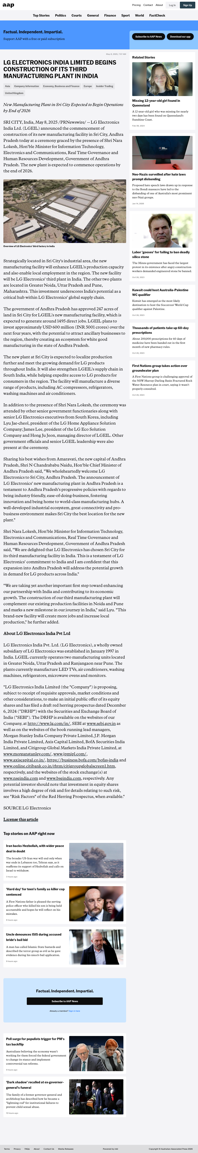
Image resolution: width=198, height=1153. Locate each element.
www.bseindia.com (64, 778)
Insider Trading (104, 86)
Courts (77, 15)
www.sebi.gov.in (101, 723)
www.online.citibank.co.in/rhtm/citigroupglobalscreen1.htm (59, 766)
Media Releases (65, 1149)
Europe (88, 86)
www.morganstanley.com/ (27, 754)
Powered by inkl (110, 1149)
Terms (7, 1149)
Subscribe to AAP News (148, 36)
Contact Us (49, 1149)
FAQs (27, 1149)
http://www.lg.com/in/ (49, 723)
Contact (148, 5)
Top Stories (41, 15)
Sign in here (74, 1011)
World (139, 15)
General (93, 15)
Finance (110, 15)
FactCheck (157, 15)
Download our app (180, 36)
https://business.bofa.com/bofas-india (82, 760)
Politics (60, 15)
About (159, 5)
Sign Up (187, 5)
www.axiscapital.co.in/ (24, 760)
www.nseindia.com (20, 778)
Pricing (136, 5)
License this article (20, 820)
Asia (7, 86)
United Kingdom (14, 93)
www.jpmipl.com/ (69, 754)
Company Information (26, 86)
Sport (125, 15)
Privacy (17, 1149)
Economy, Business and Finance (61, 86)
